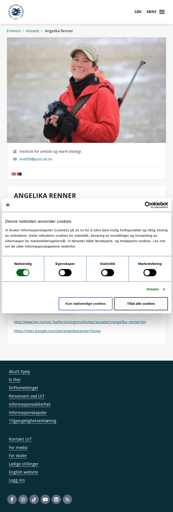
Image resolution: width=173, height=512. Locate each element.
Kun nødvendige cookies (86, 303)
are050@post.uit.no (35, 159)
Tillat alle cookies (141, 303)
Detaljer (153, 289)
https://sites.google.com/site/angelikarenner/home (57, 330)
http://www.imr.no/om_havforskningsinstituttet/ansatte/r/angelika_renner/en (80, 321)
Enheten (14, 30)
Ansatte (32, 30)
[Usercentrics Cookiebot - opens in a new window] (148, 205)
